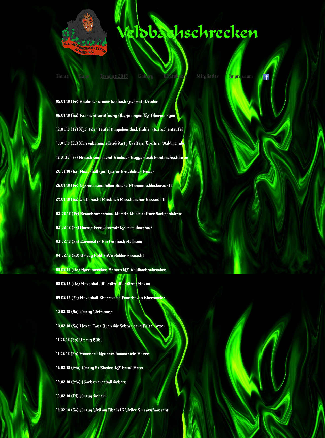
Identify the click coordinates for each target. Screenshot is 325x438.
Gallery (145, 76)
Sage (84, 76)
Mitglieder (207, 76)
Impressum (241, 76)
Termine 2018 (114, 76)
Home (62, 76)
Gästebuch (175, 76)
